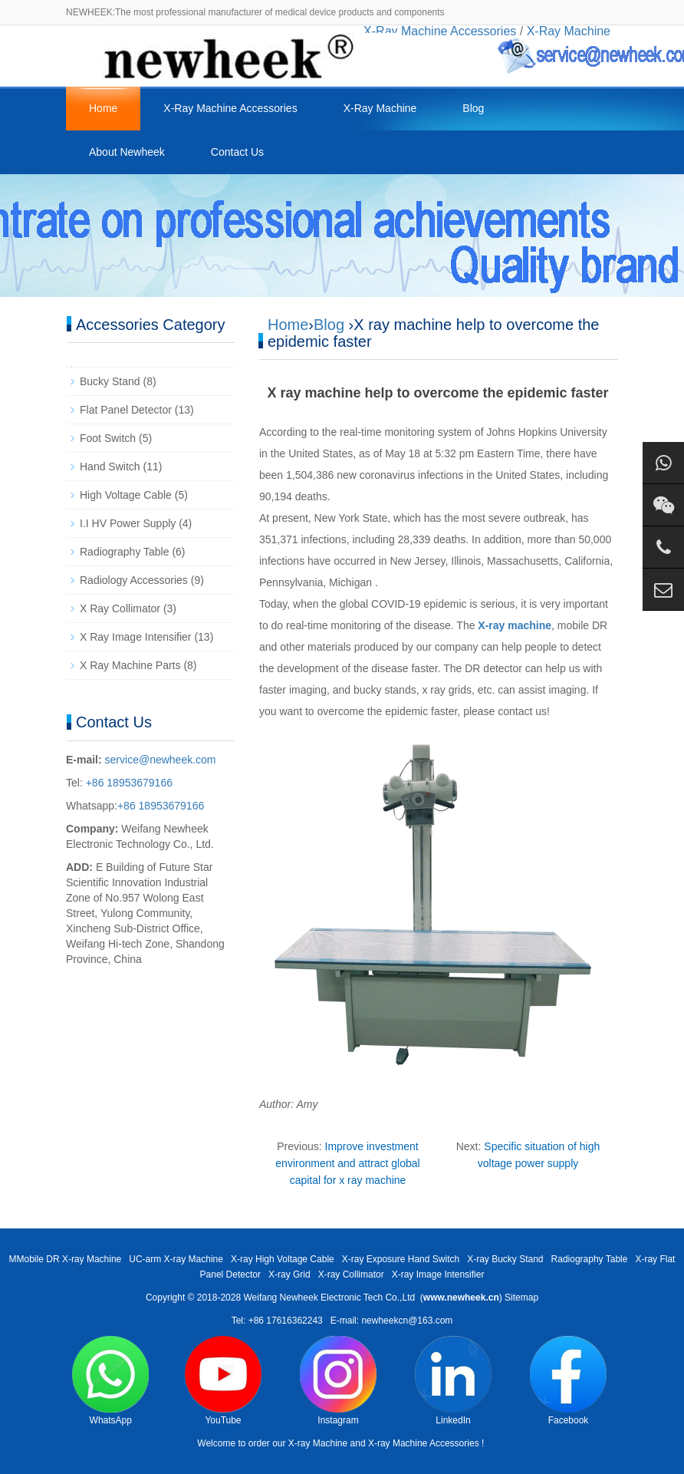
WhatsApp (110, 1381)
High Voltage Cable (126, 495)
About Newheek (127, 152)
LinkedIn (453, 1381)
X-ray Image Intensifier (438, 1274)
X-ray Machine (317, 1443)
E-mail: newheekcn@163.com (391, 1320)
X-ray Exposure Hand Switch (400, 1259)
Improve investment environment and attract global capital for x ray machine (347, 1163)
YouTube (223, 1381)
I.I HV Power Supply (128, 523)
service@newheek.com (160, 759)
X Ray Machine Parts (130, 665)
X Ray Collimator (120, 608)
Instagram (338, 1381)
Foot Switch (108, 438)
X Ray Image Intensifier (136, 637)
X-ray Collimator (351, 1274)
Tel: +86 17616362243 (277, 1320)
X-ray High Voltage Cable (282, 1259)
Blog (473, 108)
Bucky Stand (110, 381)
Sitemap (521, 1297)
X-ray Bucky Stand (505, 1259)
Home (103, 108)
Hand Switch (110, 466)
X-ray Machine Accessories (423, 1443)
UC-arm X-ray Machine (176, 1259)
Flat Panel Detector (126, 410)
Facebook (568, 1381)
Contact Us (237, 152)
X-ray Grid (289, 1274)
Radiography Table (124, 552)
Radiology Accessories (134, 580)
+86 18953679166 (128, 783)
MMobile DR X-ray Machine (65, 1259)
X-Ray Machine (380, 108)
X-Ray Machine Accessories (230, 108)
